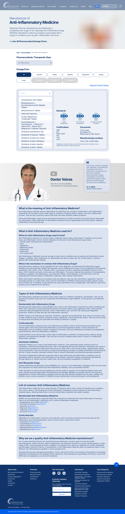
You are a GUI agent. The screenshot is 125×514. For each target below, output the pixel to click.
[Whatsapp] (53, 473)
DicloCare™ (41, 404)
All (24, 74)
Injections (70, 74)
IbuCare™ (31, 406)
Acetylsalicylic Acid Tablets (31, 100)
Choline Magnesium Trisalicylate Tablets (29, 118)
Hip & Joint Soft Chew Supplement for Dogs (82, 488)
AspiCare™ (44, 402)
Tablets (55, 74)
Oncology (70, 80)
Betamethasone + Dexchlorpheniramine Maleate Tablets (33, 105)
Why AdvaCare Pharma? (16, 472)
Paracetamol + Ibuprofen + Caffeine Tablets (83, 477)
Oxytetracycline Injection (83, 486)
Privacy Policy (26, 507)
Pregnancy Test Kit (81, 493)
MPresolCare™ (41, 427)
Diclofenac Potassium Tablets (33, 135)
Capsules (39, 74)
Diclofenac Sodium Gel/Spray (32, 141)
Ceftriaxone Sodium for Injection (82, 481)
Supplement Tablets (103, 481)
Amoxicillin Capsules (81, 472)
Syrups (55, 80)
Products (24, 6)
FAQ (90, 6)
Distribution (11, 474)
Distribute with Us (37, 6)
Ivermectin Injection (81, 483)
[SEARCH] (109, 6)
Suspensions (85, 74)
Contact (10, 485)
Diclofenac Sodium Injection (32, 144)
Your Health (51, 6)
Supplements (34, 476)
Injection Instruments (103, 479)
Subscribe (62, 494)
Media (83, 6)
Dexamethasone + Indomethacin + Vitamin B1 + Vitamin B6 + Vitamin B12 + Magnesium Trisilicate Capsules (33, 125)
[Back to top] (116, 464)
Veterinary (33, 479)
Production (11, 479)
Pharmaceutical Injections (105, 472)
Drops (24, 80)
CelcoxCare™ (33, 410)
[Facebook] (59, 473)
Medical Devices (35, 474)
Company (63, 6)
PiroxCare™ (32, 412)
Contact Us (74, 6)
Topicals (101, 74)
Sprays (39, 80)
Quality (10, 481)
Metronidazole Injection (82, 474)
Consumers (11, 483)
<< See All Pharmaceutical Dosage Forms (28, 41)
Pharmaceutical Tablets (104, 474)
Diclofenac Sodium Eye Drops (33, 138)
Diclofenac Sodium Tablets (31, 147)
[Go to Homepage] (10, 5)
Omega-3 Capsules (81, 496)
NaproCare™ (32, 408)
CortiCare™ (37, 425)
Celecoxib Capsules (29, 114)
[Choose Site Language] (120, 6)
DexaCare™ (37, 424)
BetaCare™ (36, 429)
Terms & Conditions (14, 507)
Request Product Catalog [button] (99, 85)
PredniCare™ (33, 422)
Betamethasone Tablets (30, 110)
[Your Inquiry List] (97, 6)
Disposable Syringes (81, 491)
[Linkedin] (64, 473)
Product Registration (14, 476)
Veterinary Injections (103, 476)
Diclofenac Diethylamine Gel (32, 132)
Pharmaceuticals (35, 472)
